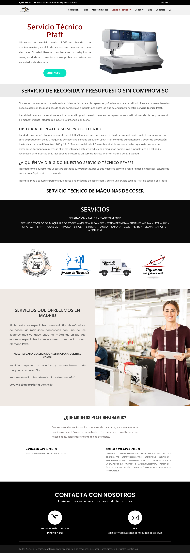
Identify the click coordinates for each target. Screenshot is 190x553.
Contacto (160, 10)
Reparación (73, 10)
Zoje (127, 227)
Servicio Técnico (120, 10)
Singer (78, 227)
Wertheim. (95, 230)
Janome (161, 227)
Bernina (121, 223)
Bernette (106, 223)
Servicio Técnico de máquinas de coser (49, 223)
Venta (138, 10)
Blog (150, 10)
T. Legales (163, 2)
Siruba (91, 227)
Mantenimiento (100, 10)
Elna (147, 223)
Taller (85, 10)
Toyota (103, 227)
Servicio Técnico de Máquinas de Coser (95, 191)
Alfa (93, 223)
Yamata (116, 227)
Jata (157, 223)
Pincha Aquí (55, 533)
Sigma (149, 227)
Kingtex (27, 227)
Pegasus (52, 227)
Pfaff (39, 227)
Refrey (137, 227)
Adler (83, 223)
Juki (164, 223)
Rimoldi (66, 227)
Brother (135, 223)
